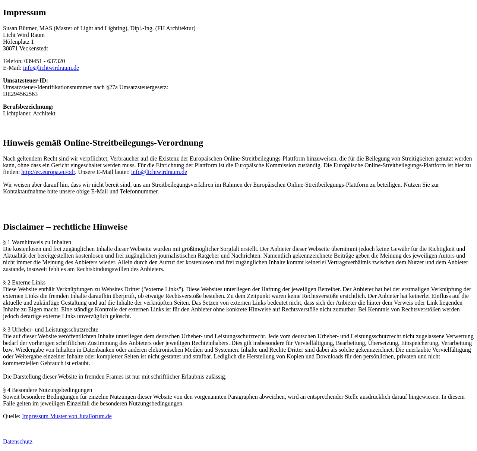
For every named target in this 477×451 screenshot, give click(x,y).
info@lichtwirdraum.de (51, 68)
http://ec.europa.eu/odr (48, 172)
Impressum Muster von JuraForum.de (67, 416)
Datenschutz (17, 441)
